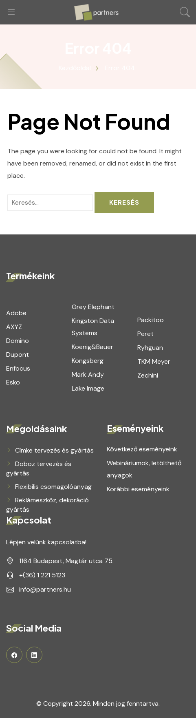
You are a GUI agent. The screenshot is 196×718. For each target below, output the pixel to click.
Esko (13, 382)
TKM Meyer (153, 361)
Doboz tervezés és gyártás (38, 468)
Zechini (147, 375)
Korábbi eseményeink (138, 489)
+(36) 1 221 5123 (42, 575)
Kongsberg (88, 360)
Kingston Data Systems (93, 326)
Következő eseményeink (142, 449)
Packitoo (150, 320)
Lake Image (88, 388)
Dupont (17, 354)
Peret (145, 333)
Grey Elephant (93, 307)
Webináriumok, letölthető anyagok (144, 469)
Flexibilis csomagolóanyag (53, 486)
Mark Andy (88, 374)
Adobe (16, 313)
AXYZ (14, 327)
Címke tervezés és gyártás (54, 450)
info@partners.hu (45, 589)
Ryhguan (150, 347)
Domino (17, 340)
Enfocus (18, 368)
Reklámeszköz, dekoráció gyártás (47, 505)
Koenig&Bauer (92, 346)
